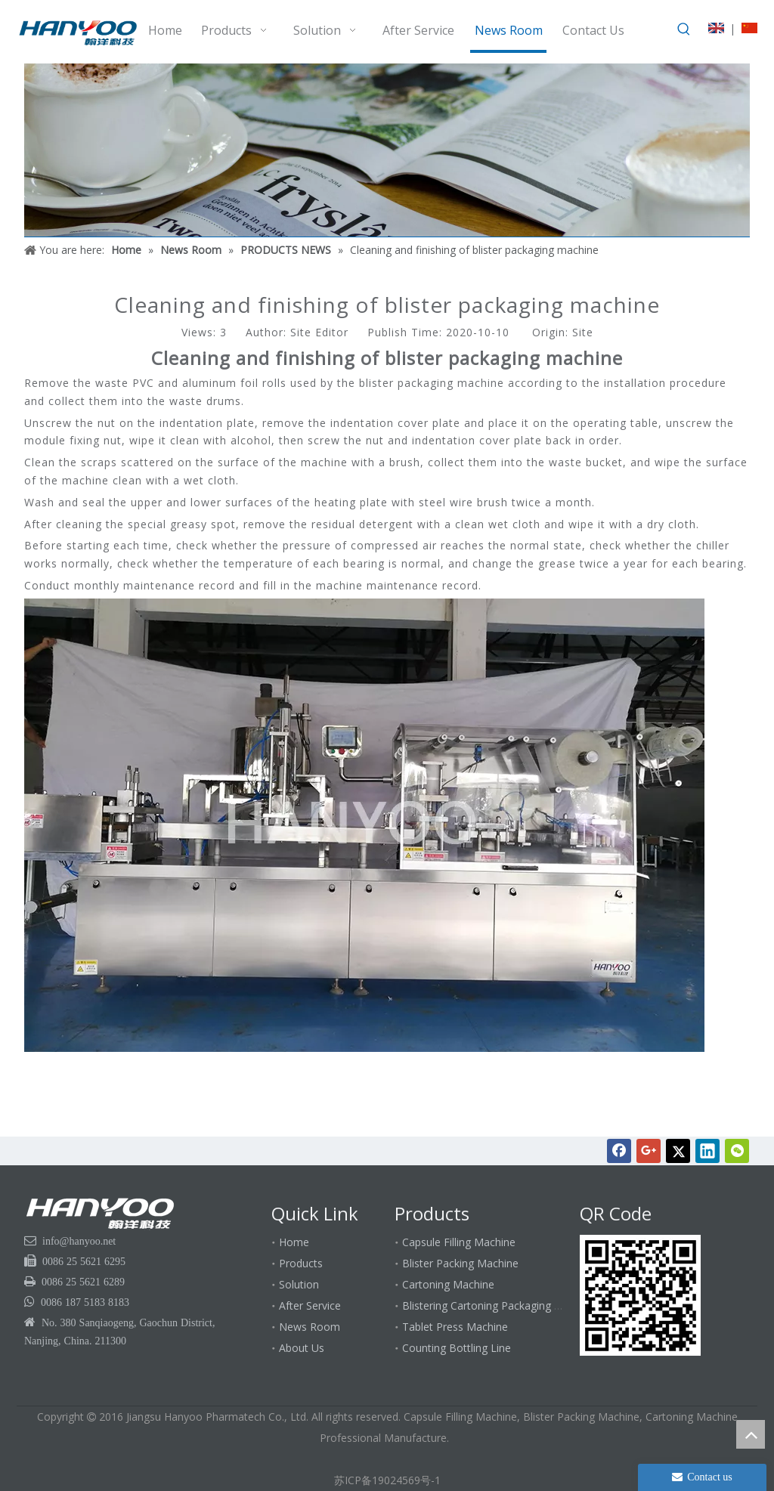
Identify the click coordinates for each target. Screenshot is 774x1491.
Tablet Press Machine (455, 1326)
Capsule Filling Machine (458, 1242)
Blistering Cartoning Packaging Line (488, 1305)
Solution (299, 1284)
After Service (310, 1305)
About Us (301, 1348)
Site (582, 332)
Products (301, 1263)
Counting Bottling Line (456, 1348)
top (750, 1434)
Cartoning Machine (448, 1284)
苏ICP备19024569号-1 (387, 1480)
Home (294, 1242)
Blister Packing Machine (460, 1263)
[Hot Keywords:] (684, 29)
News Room (309, 1326)
